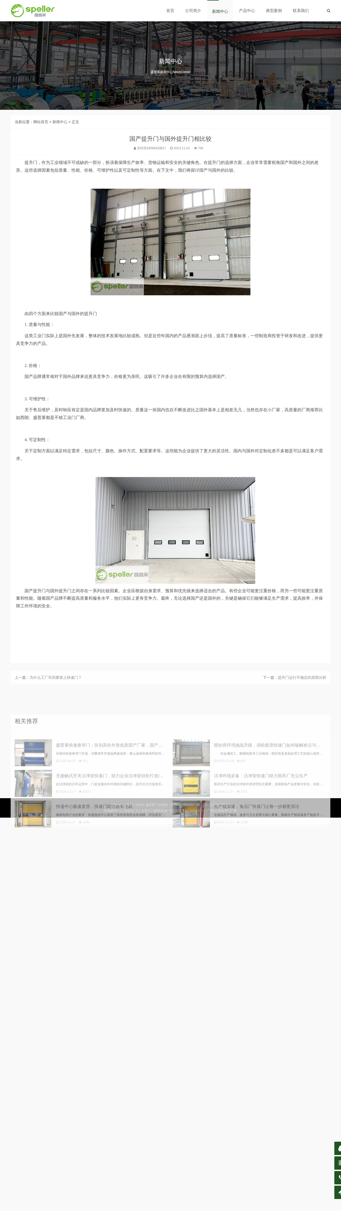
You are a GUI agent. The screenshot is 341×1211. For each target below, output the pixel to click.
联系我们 (301, 10)
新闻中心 (220, 11)
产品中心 (247, 10)
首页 (170, 10)
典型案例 (274, 10)
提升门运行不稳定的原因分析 (302, 686)
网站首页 (40, 154)
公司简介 (193, 10)
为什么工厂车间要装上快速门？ (56, 686)
